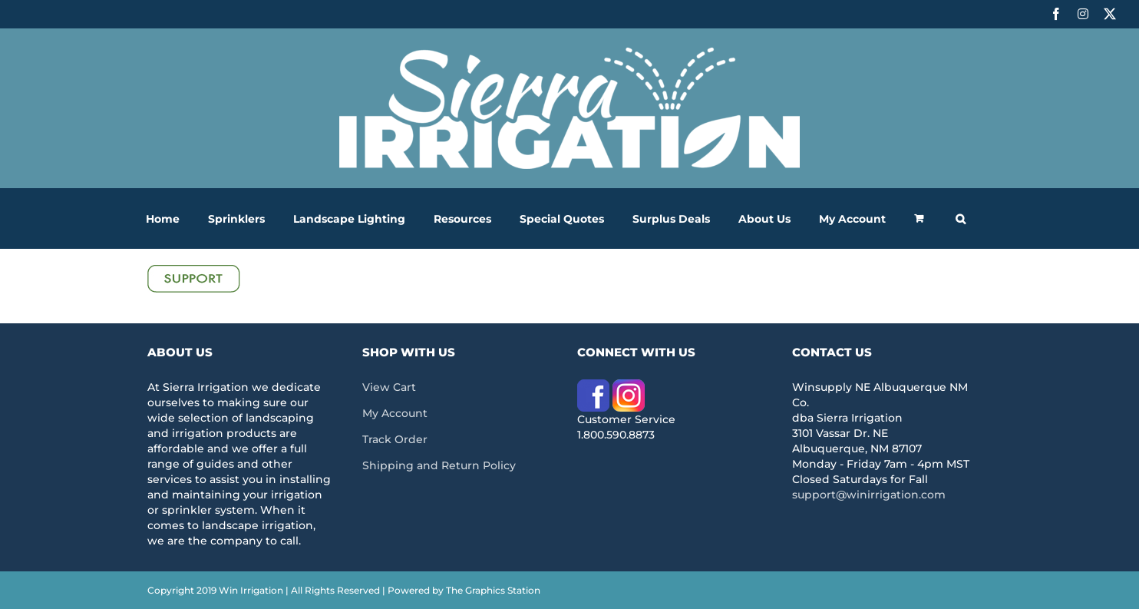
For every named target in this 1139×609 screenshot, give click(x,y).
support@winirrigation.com (869, 494)
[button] (961, 218)
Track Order (395, 439)
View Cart (389, 387)
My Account (395, 413)
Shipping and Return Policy (439, 465)
